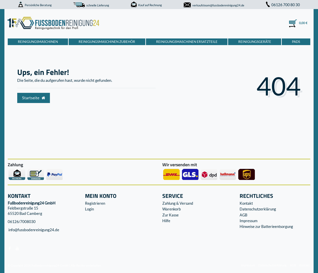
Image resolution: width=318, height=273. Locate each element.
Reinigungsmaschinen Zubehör (107, 42)
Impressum (248, 220)
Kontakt (246, 203)
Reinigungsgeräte (254, 42)
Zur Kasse (170, 215)
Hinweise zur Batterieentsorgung (266, 226)
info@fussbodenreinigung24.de (33, 230)
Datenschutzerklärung (258, 209)
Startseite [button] (33, 97)
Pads (296, 42)
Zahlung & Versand (177, 203)
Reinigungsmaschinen (38, 42)
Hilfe (166, 220)
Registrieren (95, 203)
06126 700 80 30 (283, 4)
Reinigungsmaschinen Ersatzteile (187, 42)
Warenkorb (171, 209)
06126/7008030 (22, 221)
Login (89, 209)
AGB (243, 215)
